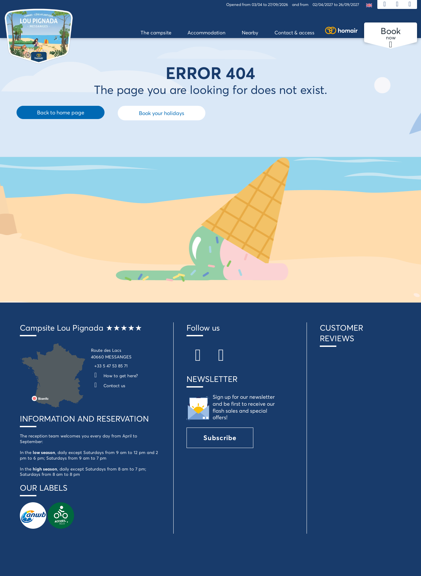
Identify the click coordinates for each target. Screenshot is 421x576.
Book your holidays (161, 112)
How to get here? (114, 376)
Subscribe (219, 437)
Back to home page (60, 112)
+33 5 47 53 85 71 (111, 366)
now (390, 33)
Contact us (108, 386)
